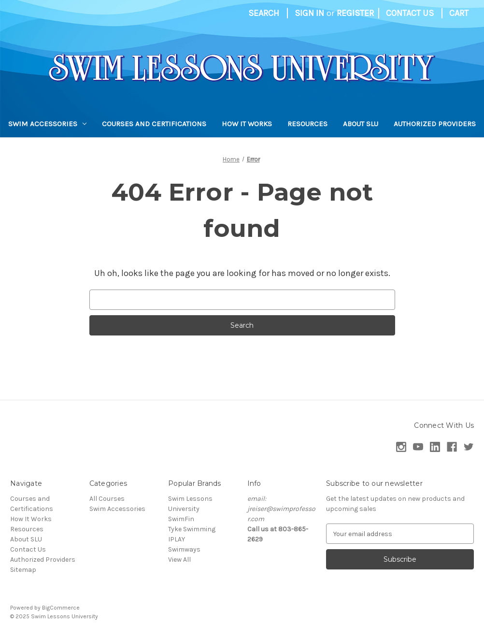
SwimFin (181, 519)
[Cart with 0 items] (459, 13)
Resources (307, 123)
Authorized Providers (435, 123)
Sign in (309, 13)
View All (179, 559)
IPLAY (176, 539)
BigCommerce (61, 607)
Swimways (184, 549)
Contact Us (410, 13)
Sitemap (23, 570)
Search (263, 13)
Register (355, 13)
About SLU (360, 123)
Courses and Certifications (154, 123)
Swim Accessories (47, 123)
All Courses (107, 499)
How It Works (247, 123)
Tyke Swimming (191, 529)
